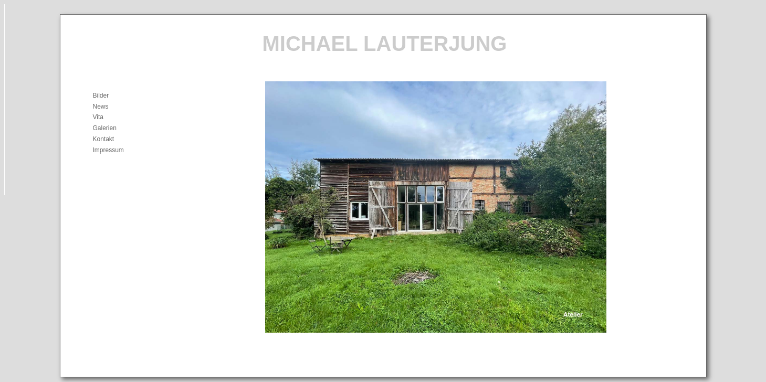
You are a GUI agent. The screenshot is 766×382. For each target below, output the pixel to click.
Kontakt (103, 139)
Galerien (105, 128)
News (101, 106)
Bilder (101, 95)
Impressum (108, 150)
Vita (98, 117)
